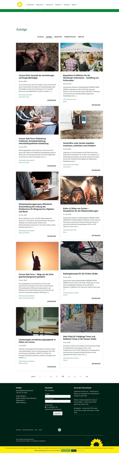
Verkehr (65, 292)
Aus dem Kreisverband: (83, 385)
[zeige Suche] (100, 1)
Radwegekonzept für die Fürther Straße (80, 271)
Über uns (81, 34)
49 (69, 374)
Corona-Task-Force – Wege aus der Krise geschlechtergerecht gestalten (36, 273)
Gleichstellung (67, 164)
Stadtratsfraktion (35, 9)
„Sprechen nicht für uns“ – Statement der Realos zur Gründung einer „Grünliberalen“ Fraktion (86, 391)
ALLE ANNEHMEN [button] (66, 450)
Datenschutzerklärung (40, 450)
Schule (26, 361)
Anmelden (58, 411)
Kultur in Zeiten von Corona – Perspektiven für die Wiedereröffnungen (80, 207)
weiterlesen (51, 98)
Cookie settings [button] (80, 450)
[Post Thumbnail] (37, 54)
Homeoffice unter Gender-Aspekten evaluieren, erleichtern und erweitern (79, 141)
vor (87, 374)
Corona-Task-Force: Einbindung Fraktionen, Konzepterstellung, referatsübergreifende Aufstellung (33, 138)
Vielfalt (32, 295)
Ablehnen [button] (74, 450)
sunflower (27, 438)
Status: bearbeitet (30, 158)
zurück (33, 374)
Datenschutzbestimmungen (53, 407)
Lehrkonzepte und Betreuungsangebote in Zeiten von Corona (37, 338)
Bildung (21, 361)
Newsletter (58, 34)
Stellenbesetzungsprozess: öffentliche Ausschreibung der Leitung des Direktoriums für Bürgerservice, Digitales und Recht (36, 205)
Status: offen (29, 92)
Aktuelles (40, 34)
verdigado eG (42, 438)
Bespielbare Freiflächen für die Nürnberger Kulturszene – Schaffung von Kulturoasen (81, 75)
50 (74, 374)
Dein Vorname (49, 396)
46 (51, 374)
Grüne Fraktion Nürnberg (43, 7)
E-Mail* (47, 391)
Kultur (65, 99)
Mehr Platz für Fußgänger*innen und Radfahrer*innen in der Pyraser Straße (79, 335)
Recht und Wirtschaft (24, 160)
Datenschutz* (49, 402)
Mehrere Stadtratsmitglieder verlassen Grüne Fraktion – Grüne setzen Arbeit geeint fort (85, 400)
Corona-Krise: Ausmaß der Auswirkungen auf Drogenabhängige (36, 74)
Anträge (49, 34)
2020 (20, 92)
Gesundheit (22, 94)
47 (56, 374)
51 (80, 374)
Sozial (27, 94)
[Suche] (98, 1)
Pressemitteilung (70, 34)
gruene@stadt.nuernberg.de (24, 388)
